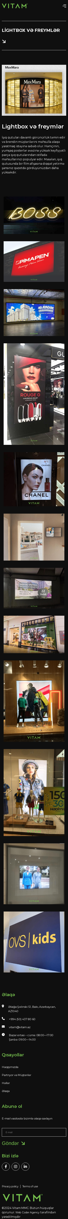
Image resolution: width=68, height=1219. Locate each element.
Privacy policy (10, 1186)
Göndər (13, 1143)
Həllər (6, 1083)
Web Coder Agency (27, 1212)
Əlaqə (6, 1091)
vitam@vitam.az (19, 1027)
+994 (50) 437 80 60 (22, 1019)
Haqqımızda (10, 1067)
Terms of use (30, 1186)
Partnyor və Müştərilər (16, 1075)
